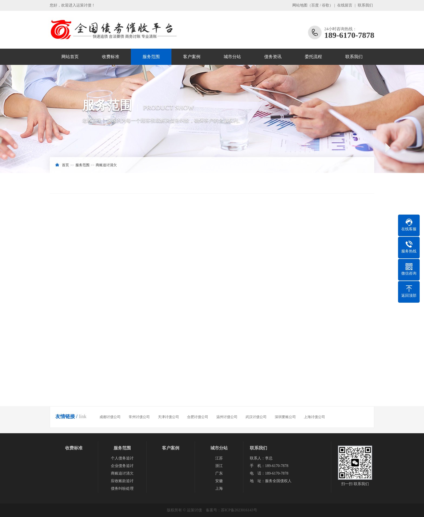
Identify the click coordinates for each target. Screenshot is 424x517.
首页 (65, 165)
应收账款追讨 (122, 481)
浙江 (219, 466)
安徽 (219, 481)
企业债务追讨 (122, 466)
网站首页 (70, 56)
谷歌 (325, 5)
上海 (219, 488)
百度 (315, 5)
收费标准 (110, 56)
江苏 (219, 458)
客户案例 (191, 56)
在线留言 (344, 5)
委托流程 (313, 56)
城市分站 (232, 56)
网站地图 (299, 5)
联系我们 (365, 5)
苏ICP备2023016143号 (239, 510)
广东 (219, 473)
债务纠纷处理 (122, 488)
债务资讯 (272, 56)
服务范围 (151, 56)
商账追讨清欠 (106, 165)
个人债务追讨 (122, 458)
